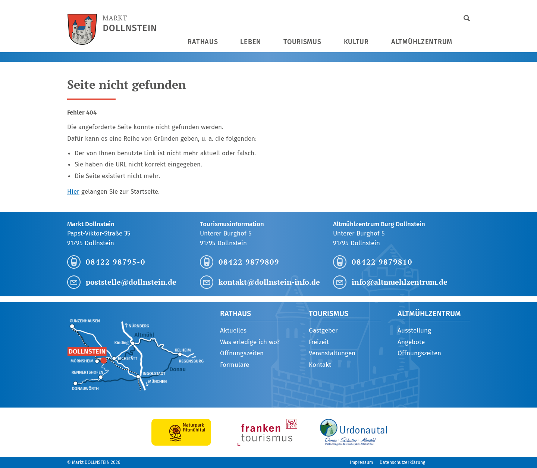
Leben (250, 42)
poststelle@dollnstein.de (131, 282)
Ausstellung (414, 330)
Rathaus (203, 42)
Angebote (411, 342)
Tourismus (302, 42)
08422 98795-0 (115, 262)
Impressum (361, 462)
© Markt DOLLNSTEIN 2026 (93, 462)
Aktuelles (233, 330)
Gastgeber (323, 330)
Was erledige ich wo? (250, 342)
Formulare (234, 365)
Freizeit (319, 342)
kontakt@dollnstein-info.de (269, 282)
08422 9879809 (249, 262)
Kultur (356, 42)
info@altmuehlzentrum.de (400, 282)
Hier (73, 192)
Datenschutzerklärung (402, 462)
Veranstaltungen (332, 353)
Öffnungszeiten (242, 353)
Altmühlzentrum (421, 42)
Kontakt (320, 365)
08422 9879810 (382, 262)
